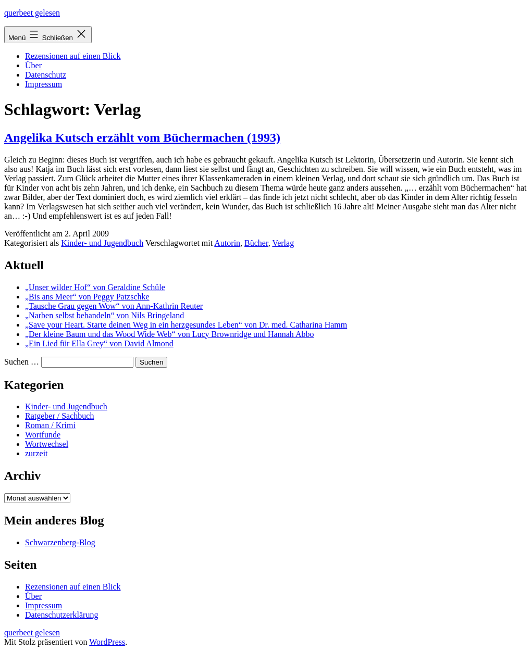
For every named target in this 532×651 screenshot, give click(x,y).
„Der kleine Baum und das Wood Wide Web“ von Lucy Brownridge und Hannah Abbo (169, 334)
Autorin (227, 243)
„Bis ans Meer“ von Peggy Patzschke (87, 296)
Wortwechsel (46, 444)
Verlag (283, 243)
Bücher (256, 243)
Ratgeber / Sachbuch (59, 415)
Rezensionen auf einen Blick (73, 56)
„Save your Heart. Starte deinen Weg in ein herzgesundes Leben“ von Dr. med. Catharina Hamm (186, 324)
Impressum (43, 84)
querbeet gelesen (32, 12)
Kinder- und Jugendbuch (102, 243)
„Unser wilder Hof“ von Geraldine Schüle (95, 287)
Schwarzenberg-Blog (60, 542)
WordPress (107, 641)
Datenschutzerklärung (61, 614)
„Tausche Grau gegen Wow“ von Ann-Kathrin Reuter (114, 306)
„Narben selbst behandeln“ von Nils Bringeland (104, 315)
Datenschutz (45, 74)
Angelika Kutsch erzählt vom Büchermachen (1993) (142, 137)
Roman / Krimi (50, 425)
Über (33, 65)
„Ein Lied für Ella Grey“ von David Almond (99, 343)
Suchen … (21, 361)
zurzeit (36, 453)
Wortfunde (42, 434)
